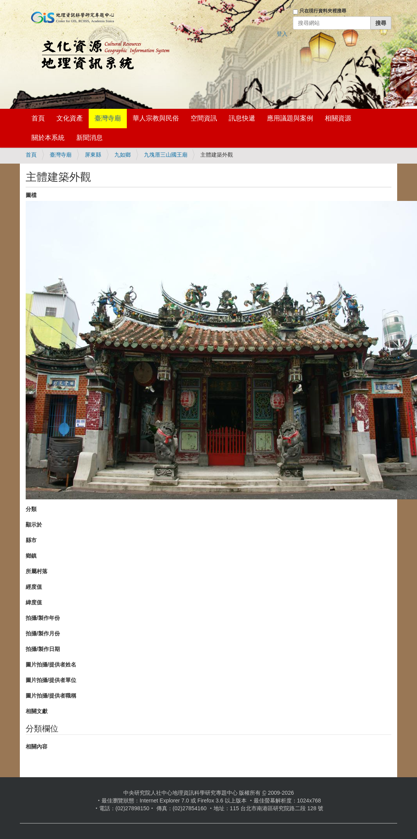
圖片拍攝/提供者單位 (51, 680)
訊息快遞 (242, 118)
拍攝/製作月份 (43, 633)
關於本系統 (48, 137)
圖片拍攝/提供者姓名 (51, 664)
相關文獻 (36, 711)
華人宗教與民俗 (156, 118)
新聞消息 (89, 137)
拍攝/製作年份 (43, 618)
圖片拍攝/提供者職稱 (51, 695)
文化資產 (69, 118)
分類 (31, 509)
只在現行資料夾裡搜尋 (323, 11)
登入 (282, 34)
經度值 (34, 587)
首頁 (38, 118)
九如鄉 (122, 155)
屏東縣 (93, 155)
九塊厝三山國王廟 (165, 155)
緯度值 (34, 602)
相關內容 (36, 746)
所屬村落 (36, 571)
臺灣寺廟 (108, 118)
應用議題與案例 (290, 118)
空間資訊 (204, 118)
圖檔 (31, 195)
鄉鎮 (31, 556)
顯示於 (34, 525)
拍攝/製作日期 (43, 649)
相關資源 (338, 118)
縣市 (31, 540)
